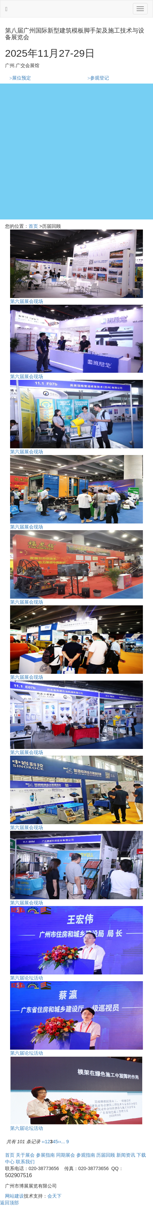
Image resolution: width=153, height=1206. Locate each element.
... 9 (65, 1141)
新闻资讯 (125, 1155)
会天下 (54, 1196)
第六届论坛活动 (26, 978)
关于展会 (25, 1155)
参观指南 (85, 1155)
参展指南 (45, 1155)
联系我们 (25, 1161)
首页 (33, 226)
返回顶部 (9, 1202)
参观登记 (98, 78)
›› (59, 1141)
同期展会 (65, 1155)
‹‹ (43, 1141)
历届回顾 (105, 1155)
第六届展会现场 (26, 301)
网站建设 (14, 1196)
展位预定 (20, 78)
